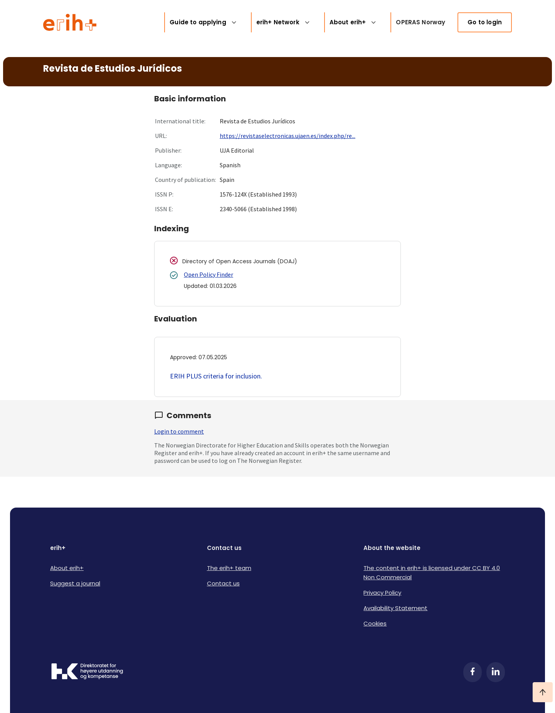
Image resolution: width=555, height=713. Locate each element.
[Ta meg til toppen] (543, 692)
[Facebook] (472, 672)
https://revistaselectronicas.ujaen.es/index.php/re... (287, 136)
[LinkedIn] (495, 672)
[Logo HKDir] (87, 672)
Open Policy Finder (208, 274)
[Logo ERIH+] (70, 22)
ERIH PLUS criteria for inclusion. (216, 376)
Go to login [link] (485, 22)
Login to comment (179, 431)
